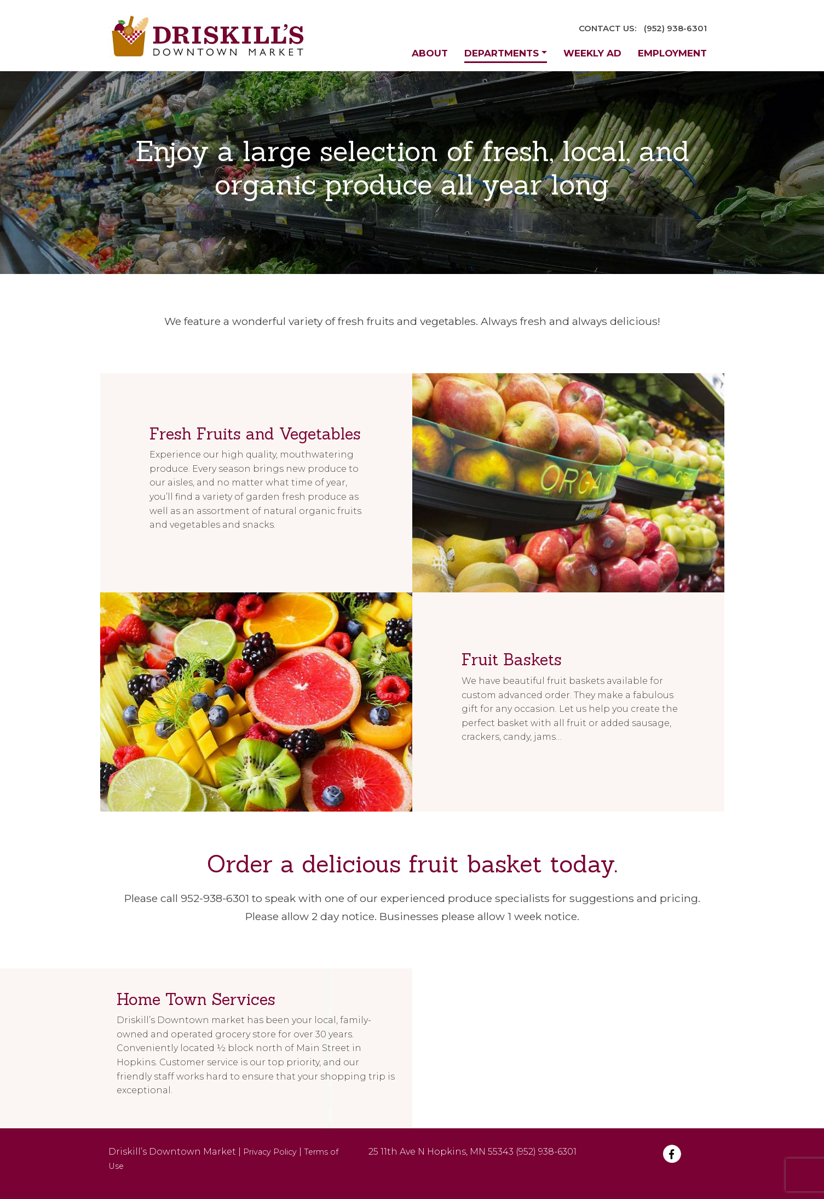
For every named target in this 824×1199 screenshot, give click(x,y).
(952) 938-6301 (675, 28)
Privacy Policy (270, 1152)
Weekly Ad (592, 53)
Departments (501, 53)
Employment (672, 53)
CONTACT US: (607, 28)
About (430, 53)
